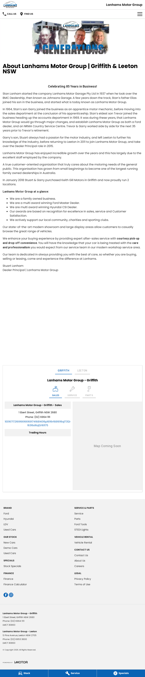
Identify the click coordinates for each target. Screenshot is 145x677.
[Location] (55, 392)
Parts (77, 519)
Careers (79, 566)
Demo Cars (10, 548)
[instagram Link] (11, 595)
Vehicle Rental (83, 542)
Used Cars (10, 529)
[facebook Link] (6, 595)
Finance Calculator (15, 584)
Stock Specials (12, 566)
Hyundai (9, 519)
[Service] (72, 673)
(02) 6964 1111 (42, 417)
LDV (6, 524)
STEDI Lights (81, 529)
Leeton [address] (82, 370)
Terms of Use (82, 584)
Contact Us (81, 555)
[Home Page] (10, 4)
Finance (8, 579)
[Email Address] (37, 423)
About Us (79, 560)
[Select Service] (72, 392)
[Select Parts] (89, 392)
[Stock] (24, 673)
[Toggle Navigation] (139, 14)
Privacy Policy (82, 579)
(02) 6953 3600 (18, 639)
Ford (6, 513)
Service (78, 513)
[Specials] (121, 673)
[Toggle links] (15, 662)
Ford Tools (80, 524)
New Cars (9, 542)
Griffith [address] (63, 370)
